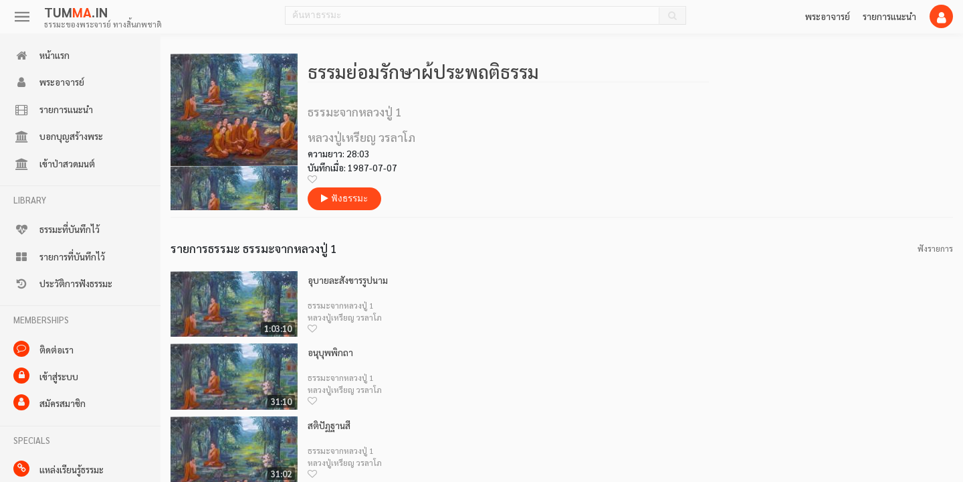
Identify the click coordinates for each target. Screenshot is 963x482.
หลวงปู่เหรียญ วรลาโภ (345, 317)
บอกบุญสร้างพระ (58, 137)
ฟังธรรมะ (344, 198)
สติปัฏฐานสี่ (329, 425)
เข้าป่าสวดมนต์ (54, 164)
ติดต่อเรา (43, 349)
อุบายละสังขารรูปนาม (348, 280)
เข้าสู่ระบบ (45, 376)
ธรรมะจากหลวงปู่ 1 (341, 305)
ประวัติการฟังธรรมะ (62, 284)
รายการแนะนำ (889, 16)
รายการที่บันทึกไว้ (59, 257)
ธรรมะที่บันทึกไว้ (56, 230)
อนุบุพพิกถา (330, 352)
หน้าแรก (41, 56)
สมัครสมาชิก (49, 402)
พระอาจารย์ (827, 16)
